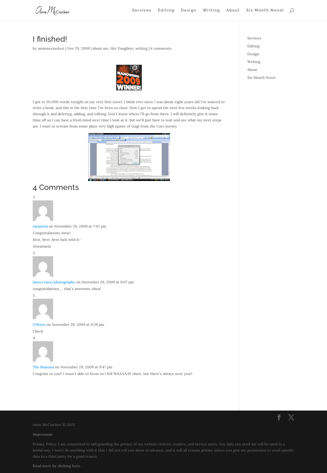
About (233, 10)
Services (141, 10)
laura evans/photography (54, 282)
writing (141, 48)
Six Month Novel (265, 10)
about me (100, 48)
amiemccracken (51, 48)
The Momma (43, 367)
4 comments (161, 48)
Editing (166, 10)
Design (188, 10)
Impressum (42, 434)
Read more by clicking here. (57, 466)
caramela (40, 226)
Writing (211, 10)
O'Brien (39, 324)
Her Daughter (121, 48)
